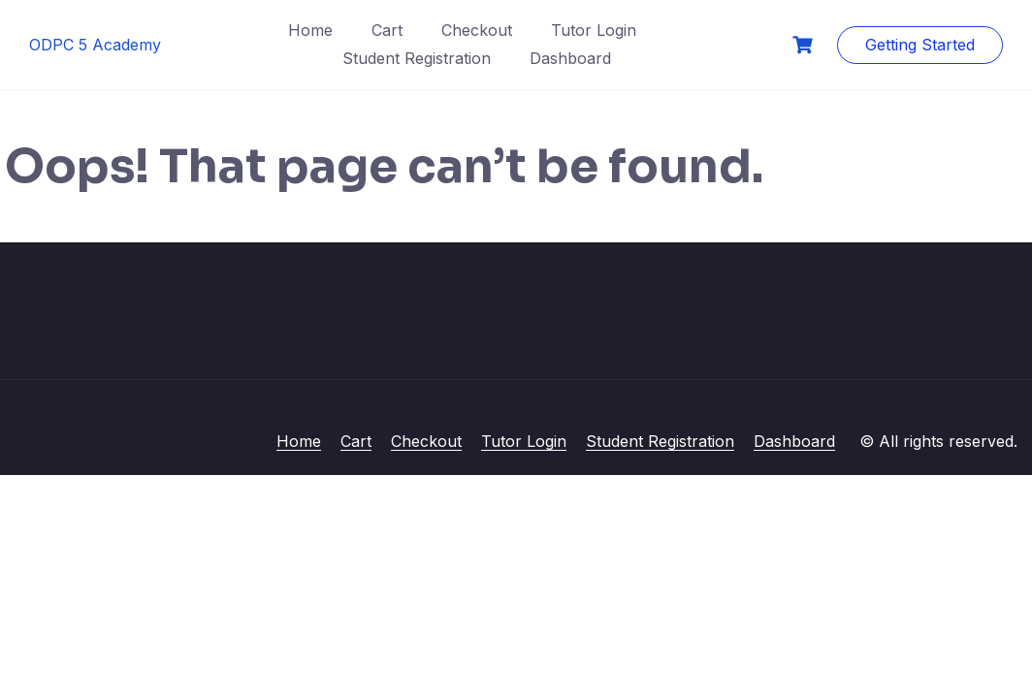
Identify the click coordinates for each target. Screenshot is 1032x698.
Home (310, 30)
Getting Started (920, 44)
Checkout (476, 30)
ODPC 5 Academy (95, 44)
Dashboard (570, 58)
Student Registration (416, 58)
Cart (387, 30)
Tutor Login (593, 30)
